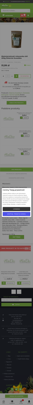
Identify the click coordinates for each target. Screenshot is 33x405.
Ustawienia (16, 209)
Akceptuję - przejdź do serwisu (16, 214)
